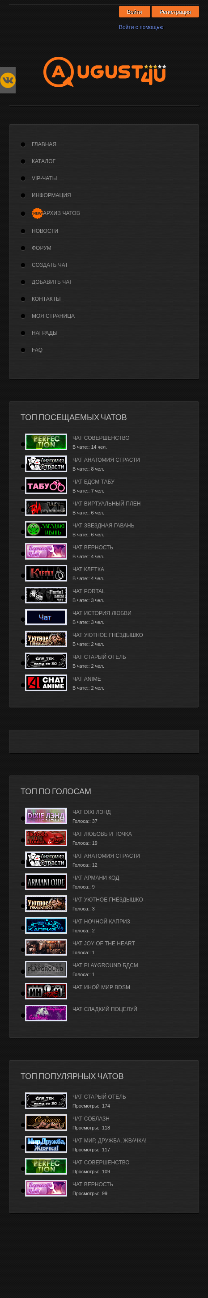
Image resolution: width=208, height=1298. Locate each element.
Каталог (43, 161)
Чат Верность (92, 547)
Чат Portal (88, 591)
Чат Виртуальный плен (106, 504)
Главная (44, 144)
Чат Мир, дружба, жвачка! (109, 1141)
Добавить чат (52, 282)
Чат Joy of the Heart (103, 943)
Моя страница (53, 316)
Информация (51, 195)
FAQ (37, 350)
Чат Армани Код (95, 878)
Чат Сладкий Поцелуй (104, 1009)
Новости (45, 231)
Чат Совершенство (101, 438)
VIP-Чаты (44, 178)
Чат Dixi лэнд (91, 812)
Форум (41, 248)
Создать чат (50, 265)
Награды (45, 333)
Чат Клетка (88, 569)
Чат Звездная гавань (103, 526)
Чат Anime (86, 679)
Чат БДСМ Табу (93, 482)
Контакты (46, 299)
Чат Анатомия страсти (106, 460)
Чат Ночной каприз (101, 922)
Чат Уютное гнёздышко (107, 635)
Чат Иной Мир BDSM (101, 987)
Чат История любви (102, 613)
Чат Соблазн (91, 1119)
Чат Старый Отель (99, 657)
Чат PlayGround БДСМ (105, 965)
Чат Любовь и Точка (102, 834)
